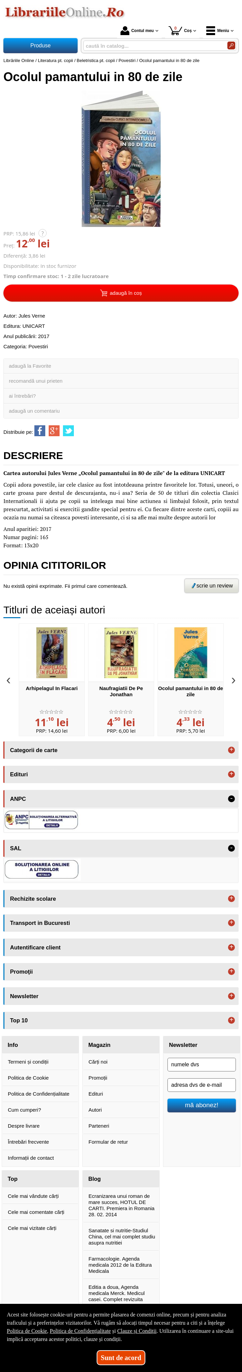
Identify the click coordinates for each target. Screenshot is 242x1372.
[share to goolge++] (54, 430)
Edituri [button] (19, 774)
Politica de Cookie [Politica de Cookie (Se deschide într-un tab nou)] (27, 1331)
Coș (180, 30)
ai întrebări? (22, 396)
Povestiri (38, 346)
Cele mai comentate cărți (36, 1212)
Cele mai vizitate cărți (32, 1228)
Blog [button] (94, 1179)
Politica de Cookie (28, 1078)
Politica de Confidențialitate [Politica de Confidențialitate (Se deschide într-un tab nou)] (80, 1331)
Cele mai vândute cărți (33, 1196)
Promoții (97, 1078)
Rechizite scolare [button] (33, 899)
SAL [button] (15, 848)
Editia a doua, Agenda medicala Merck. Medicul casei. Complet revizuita (116, 1293)
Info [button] (13, 1045)
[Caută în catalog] (231, 45)
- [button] (231, 798)
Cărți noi (98, 1062)
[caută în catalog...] (152, 46)
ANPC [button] (18, 799)
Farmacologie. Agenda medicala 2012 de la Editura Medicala (120, 1265)
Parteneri (98, 1126)
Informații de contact (31, 1158)
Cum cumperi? (24, 1110)
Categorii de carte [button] (34, 750)
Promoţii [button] (21, 972)
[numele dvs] (201, 1064)
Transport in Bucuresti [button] (40, 923)
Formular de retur (108, 1142)
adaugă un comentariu (34, 411)
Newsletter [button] (24, 996)
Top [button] (13, 1179)
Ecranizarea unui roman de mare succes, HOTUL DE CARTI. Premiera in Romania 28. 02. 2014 (121, 1205)
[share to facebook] (39, 430)
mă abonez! (202, 1105)
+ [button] (231, 750)
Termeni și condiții (28, 1062)
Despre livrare (23, 1126)
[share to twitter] (68, 430)
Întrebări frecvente (28, 1142)
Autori (95, 1110)
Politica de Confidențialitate (38, 1094)
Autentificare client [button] (35, 947)
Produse (40, 45)
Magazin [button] (99, 1045)
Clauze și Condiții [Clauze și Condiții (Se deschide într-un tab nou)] (137, 1331)
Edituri (95, 1094)
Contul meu (137, 30)
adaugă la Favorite (30, 366)
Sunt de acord (121, 1357)
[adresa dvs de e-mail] (201, 1085)
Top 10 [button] (19, 1020)
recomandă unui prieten (36, 381)
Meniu (217, 30)
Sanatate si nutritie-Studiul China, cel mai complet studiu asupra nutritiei (121, 1237)
